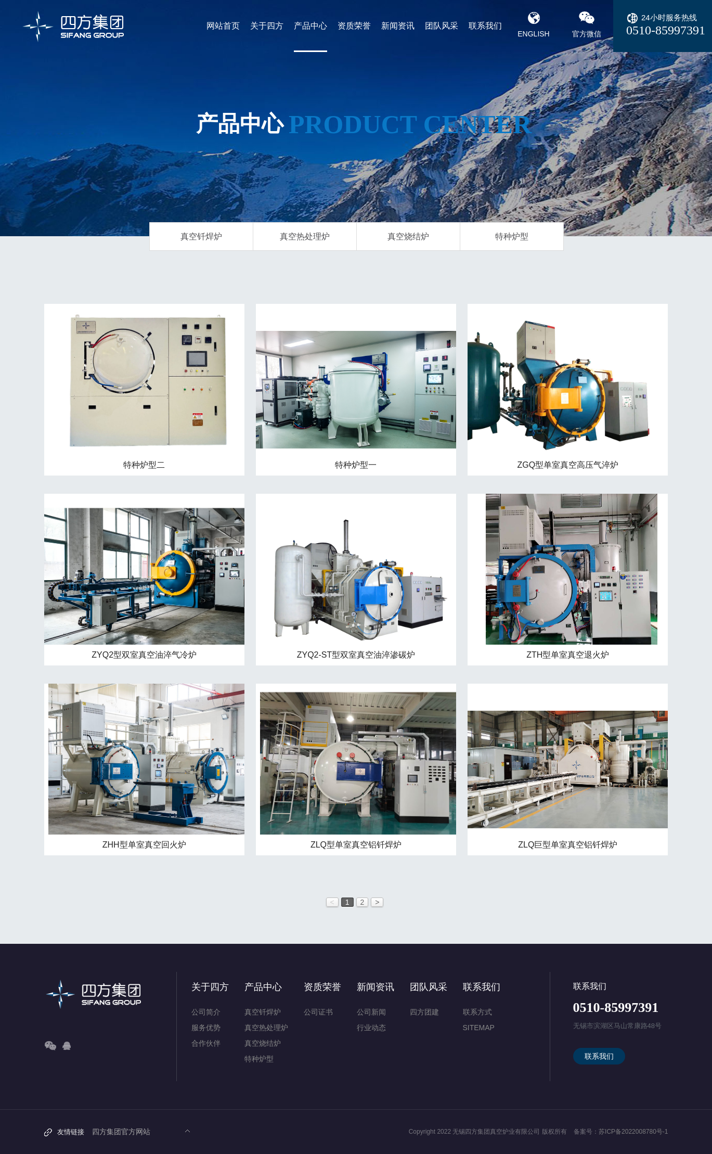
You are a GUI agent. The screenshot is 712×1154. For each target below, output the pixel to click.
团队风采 (428, 987)
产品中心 (263, 987)
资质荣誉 (322, 987)
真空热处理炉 (305, 236)
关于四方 (210, 987)
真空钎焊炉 (201, 236)
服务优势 (206, 1027)
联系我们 (481, 987)
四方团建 (424, 1012)
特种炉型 (511, 236)
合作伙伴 (206, 1043)
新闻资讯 (375, 987)
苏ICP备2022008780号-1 (633, 1131)
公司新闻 (371, 1012)
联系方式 (477, 1012)
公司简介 (206, 1012)
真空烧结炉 (408, 236)
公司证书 (318, 1012)
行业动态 (371, 1027)
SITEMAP (479, 1027)
